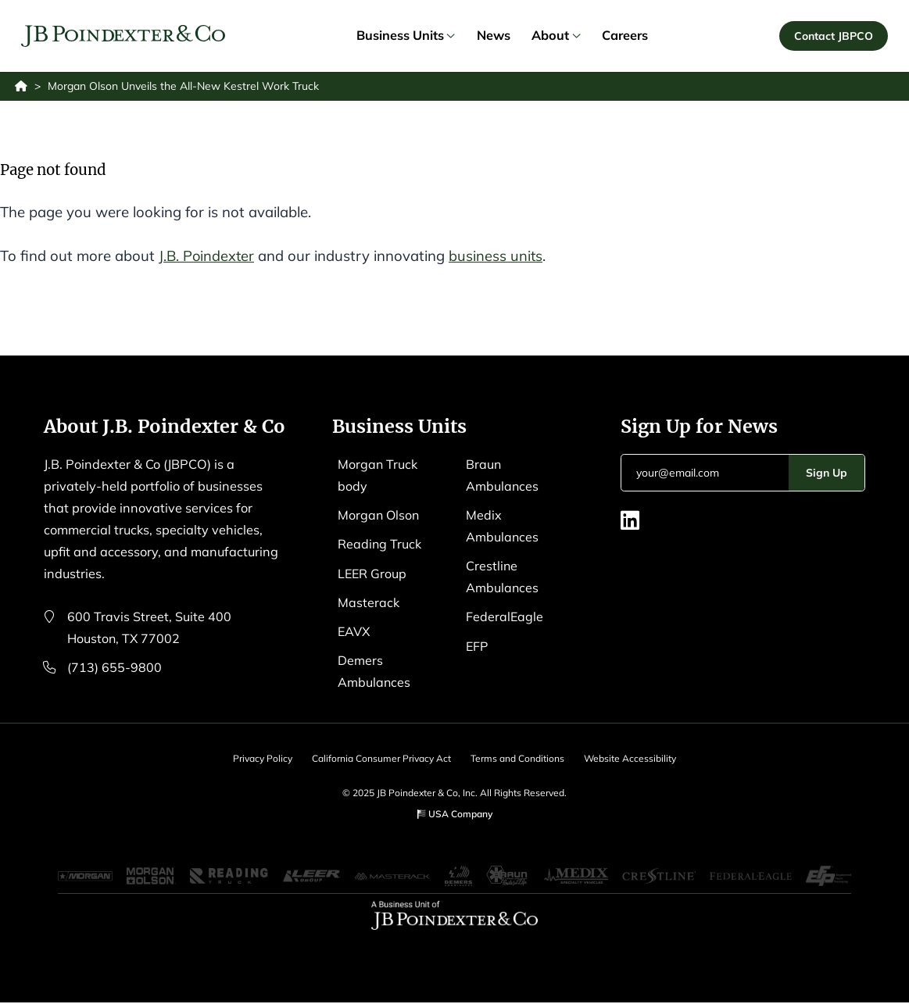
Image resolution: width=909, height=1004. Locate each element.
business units (498, 256)
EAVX (354, 631)
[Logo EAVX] (123, 37)
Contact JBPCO (833, 35)
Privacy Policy (259, 759)
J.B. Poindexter (207, 256)
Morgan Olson (379, 515)
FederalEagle (505, 617)
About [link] (555, 36)
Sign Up (826, 472)
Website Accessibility (633, 759)
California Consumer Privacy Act (380, 759)
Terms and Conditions (518, 759)
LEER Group (373, 573)
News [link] (493, 36)
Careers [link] (625, 36)
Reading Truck (380, 544)
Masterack (368, 602)
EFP (477, 646)
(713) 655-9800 (114, 668)
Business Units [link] (405, 36)
